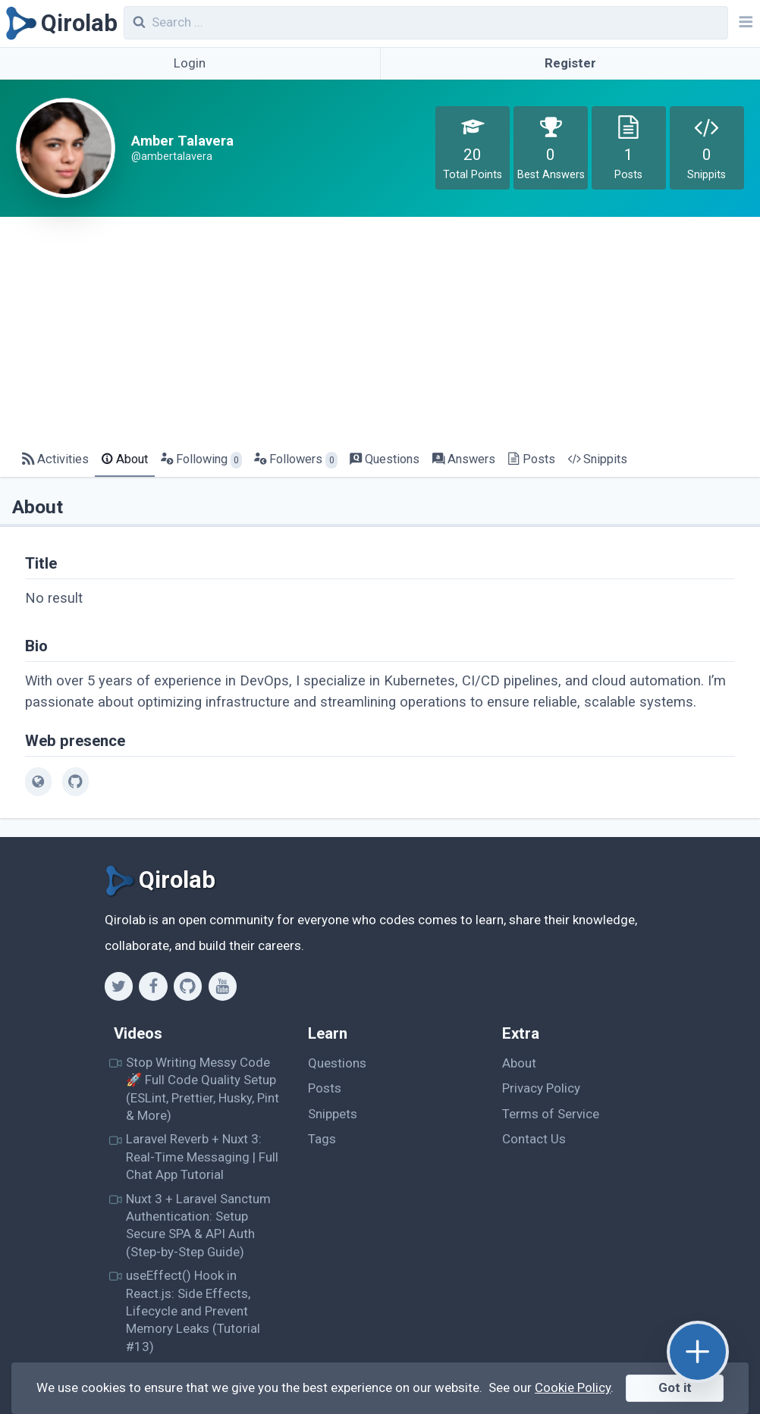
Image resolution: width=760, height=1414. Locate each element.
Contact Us (534, 1138)
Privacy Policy (541, 1088)
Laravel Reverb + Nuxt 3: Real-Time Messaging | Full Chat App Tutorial (202, 1156)
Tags (322, 1138)
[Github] (188, 986)
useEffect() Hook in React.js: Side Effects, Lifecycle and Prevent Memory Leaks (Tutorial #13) (193, 1310)
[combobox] (426, 22)
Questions (337, 1063)
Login (190, 63)
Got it (675, 1387)
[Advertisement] (380, 330)
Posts (324, 1088)
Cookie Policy (573, 1387)
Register (570, 63)
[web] (38, 781)
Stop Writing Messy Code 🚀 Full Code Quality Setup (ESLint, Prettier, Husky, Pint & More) (202, 1089)
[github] (75, 781)
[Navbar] (744, 23)
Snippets (332, 1113)
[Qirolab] (59, 23)
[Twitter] (119, 986)
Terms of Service (550, 1113)
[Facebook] (153, 986)
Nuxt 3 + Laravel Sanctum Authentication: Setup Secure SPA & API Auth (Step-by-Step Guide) (198, 1225)
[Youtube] (223, 986)
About (519, 1063)
